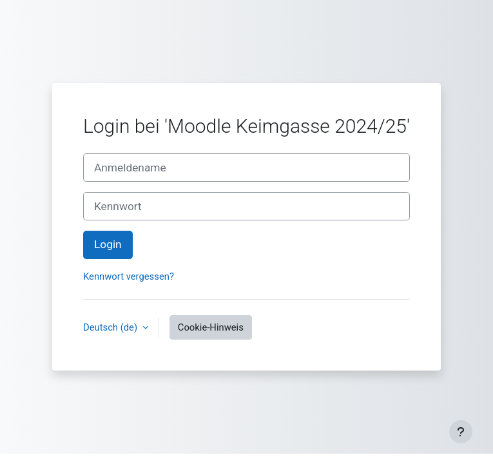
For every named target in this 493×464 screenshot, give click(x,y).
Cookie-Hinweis (211, 327)
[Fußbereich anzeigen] (460, 431)
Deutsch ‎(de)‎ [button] (111, 327)
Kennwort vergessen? (128, 276)
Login (108, 244)
